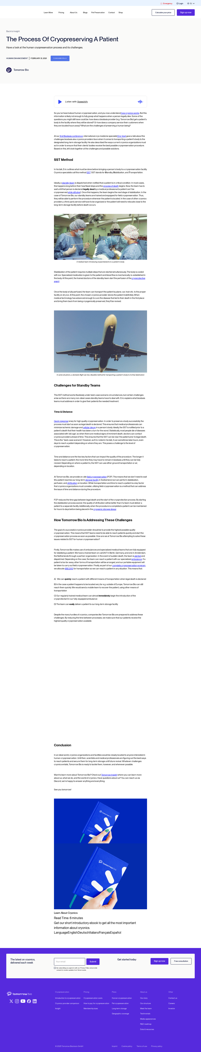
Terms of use (142, 1046)
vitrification (72, 483)
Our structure (145, 1003)
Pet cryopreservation (120, 1003)
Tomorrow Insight (109, 775)
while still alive (74, 192)
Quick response (61, 421)
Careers (171, 1003)
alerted (137, 556)
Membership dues (91, 1008)
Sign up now (185, 12)
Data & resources (147, 1029)
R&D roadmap (145, 1024)
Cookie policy (127, 1046)
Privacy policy (156, 1046)
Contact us (172, 998)
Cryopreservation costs (93, 998)
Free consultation (181, 961)
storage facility (92, 480)
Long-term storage (119, 1008)
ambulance (137, 559)
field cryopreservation (97, 477)
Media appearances (148, 1019)
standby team (68, 183)
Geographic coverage (120, 1013)
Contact (111, 12)
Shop (121, 12)
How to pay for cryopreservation (96, 1003)
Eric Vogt (121, 136)
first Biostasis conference (71, 136)
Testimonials (145, 1013)
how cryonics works (130, 113)
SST (88, 172)
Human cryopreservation (122, 998)
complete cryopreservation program (128, 565)
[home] (16, 12)
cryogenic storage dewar (104, 509)
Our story (144, 998)
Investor (171, 1008)
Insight (57, 1008)
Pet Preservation (98, 12)
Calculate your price (163, 12)
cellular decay (89, 427)
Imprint (114, 1046)
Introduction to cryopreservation (67, 998)
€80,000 (69, 568)
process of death (111, 186)
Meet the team (146, 1008)
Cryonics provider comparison (67, 1003)
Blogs (85, 12)
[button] (49, 12)
